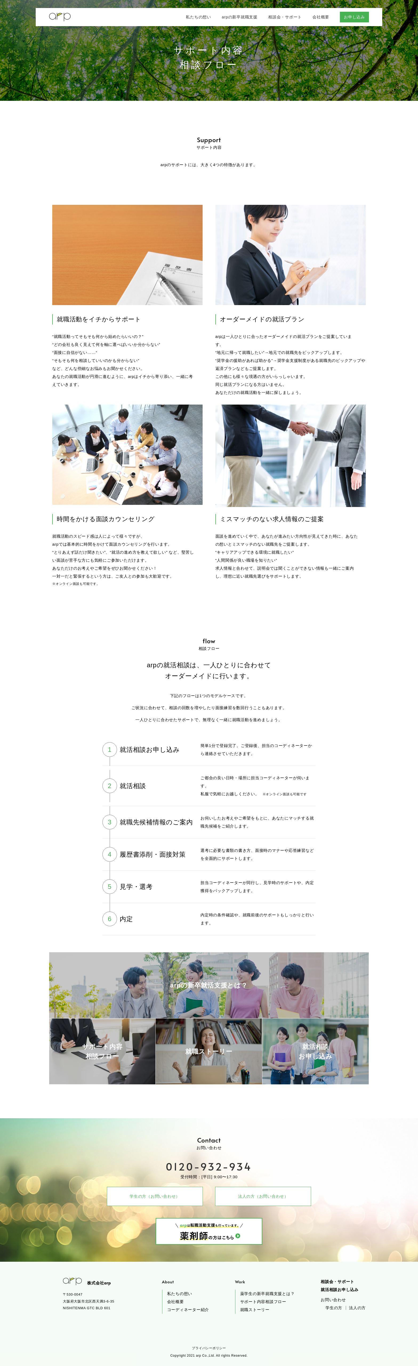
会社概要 (175, 1301)
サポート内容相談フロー (263, 1301)
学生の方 (333, 1307)
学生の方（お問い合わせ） (155, 1196)
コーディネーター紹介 (188, 1309)
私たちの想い (179, 1293)
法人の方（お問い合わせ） (263, 1196)
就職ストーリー (255, 1309)
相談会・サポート (337, 1281)
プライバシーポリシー (209, 1348)
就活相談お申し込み (340, 1289)
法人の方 (357, 1307)
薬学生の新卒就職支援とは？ (267, 1293)
